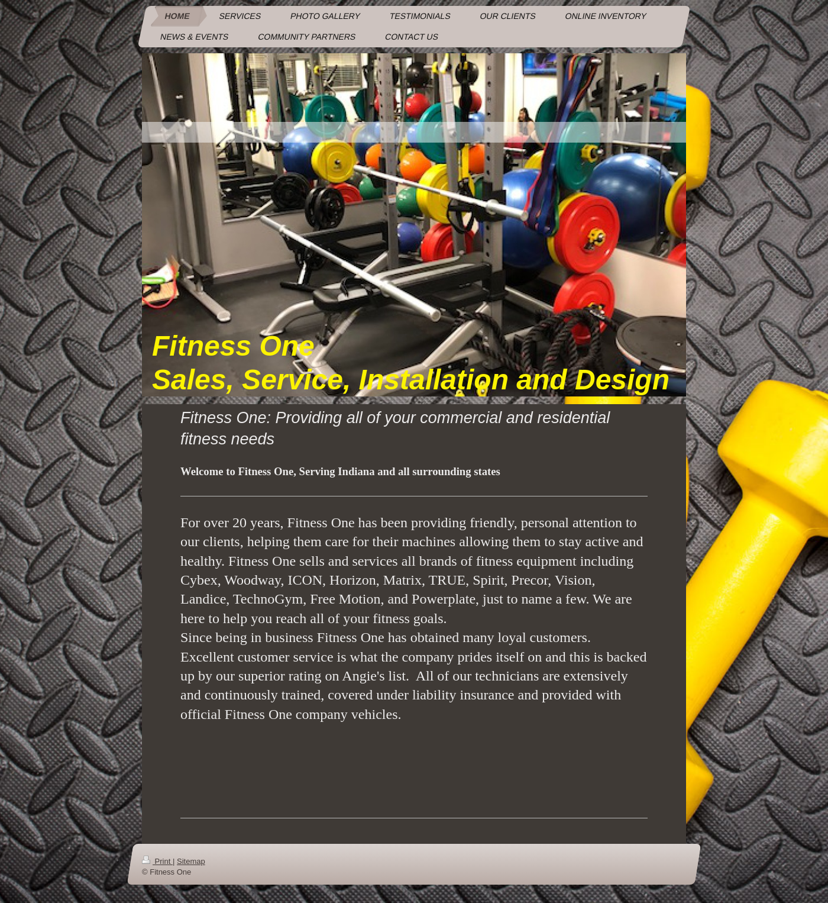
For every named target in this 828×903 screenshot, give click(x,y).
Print (157, 861)
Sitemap (191, 861)
